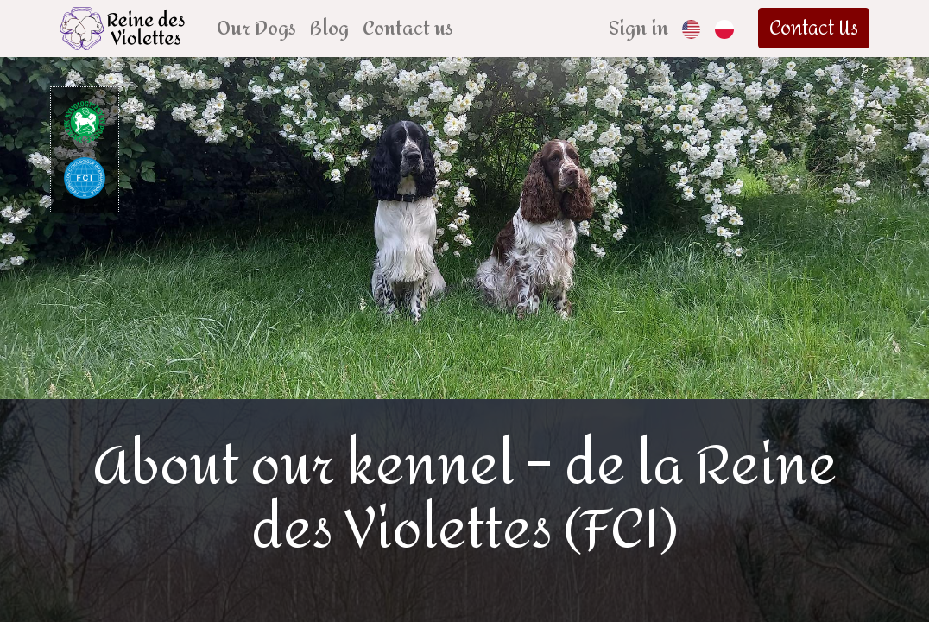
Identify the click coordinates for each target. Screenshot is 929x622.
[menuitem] (260, 28)
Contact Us (810, 28)
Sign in (633, 28)
